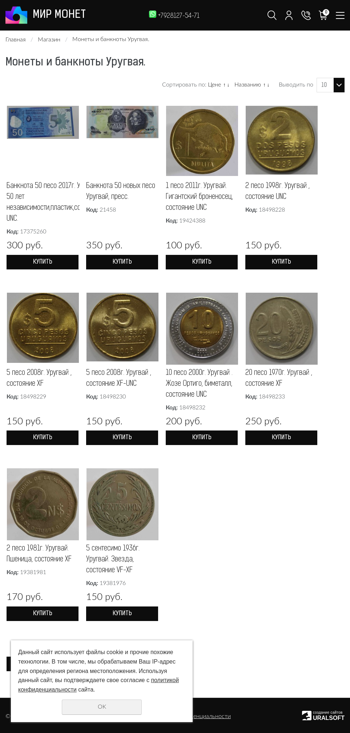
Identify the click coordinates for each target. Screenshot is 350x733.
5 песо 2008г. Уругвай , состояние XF (39, 414)
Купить (42, 262)
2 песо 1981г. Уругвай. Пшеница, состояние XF (39, 590)
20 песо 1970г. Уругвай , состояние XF (278, 414)
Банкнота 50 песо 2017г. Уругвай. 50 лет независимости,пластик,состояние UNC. (55, 203)
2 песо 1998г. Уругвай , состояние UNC (277, 192)
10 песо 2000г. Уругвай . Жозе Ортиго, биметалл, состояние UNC (199, 419)
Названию (247, 85)
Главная (15, 40)
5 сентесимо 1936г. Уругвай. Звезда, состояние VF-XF (113, 595)
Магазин (49, 40)
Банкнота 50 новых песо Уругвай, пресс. (120, 192)
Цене (214, 85)
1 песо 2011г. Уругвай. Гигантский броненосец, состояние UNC (199, 197)
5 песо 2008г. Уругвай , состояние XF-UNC (118, 414)
